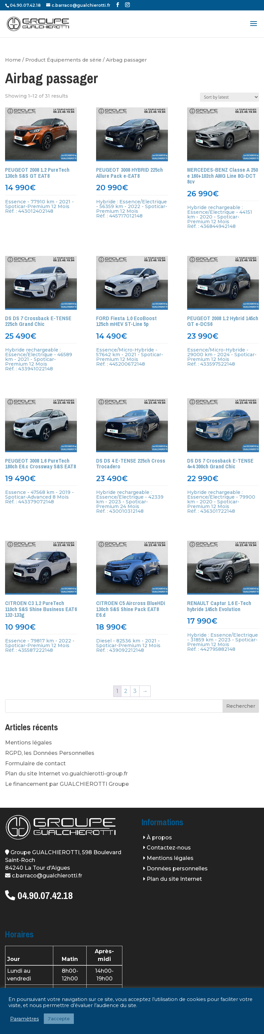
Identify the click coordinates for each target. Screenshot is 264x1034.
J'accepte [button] (59, 1018)
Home (13, 60)
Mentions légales (28, 742)
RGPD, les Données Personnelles (49, 753)
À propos (159, 837)
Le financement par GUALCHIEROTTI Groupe (67, 784)
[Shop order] (229, 97)
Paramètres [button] (24, 1019)
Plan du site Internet (174, 879)
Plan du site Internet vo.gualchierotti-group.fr (66, 773)
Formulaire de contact (35, 763)
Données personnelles (177, 868)
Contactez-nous (169, 847)
